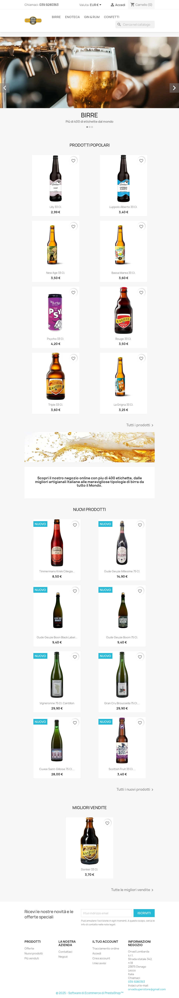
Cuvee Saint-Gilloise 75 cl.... (57, 769)
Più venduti (32, 958)
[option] (89, 84)
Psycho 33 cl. (55, 339)
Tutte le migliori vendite (133, 890)
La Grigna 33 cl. (123, 404)
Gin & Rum (92, 17)
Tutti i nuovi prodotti (136, 789)
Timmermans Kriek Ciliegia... (57, 571)
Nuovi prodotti (34, 953)
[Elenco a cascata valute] (96, 5)
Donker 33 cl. (89, 869)
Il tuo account (105, 942)
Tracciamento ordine (105, 948)
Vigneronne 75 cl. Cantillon (57, 703)
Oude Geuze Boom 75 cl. (122, 637)
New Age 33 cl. (55, 273)
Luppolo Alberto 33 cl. (123, 207)
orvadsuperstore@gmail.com (147, 989)
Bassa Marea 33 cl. (123, 273)
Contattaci (65, 951)
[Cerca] (135, 24)
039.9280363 (48, 5)
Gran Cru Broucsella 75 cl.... (122, 703)
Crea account (101, 958)
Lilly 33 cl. (56, 207)
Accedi (96, 953)
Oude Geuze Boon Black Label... (57, 637)
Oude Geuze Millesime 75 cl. (122, 571)
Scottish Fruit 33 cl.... (122, 769)
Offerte (29, 948)
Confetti (111, 17)
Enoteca (72, 17)
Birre (56, 17)
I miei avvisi (99, 963)
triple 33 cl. (55, 404)
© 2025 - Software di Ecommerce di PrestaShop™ (89, 993)
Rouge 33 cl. (123, 339)
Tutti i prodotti (140, 425)
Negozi (63, 956)
